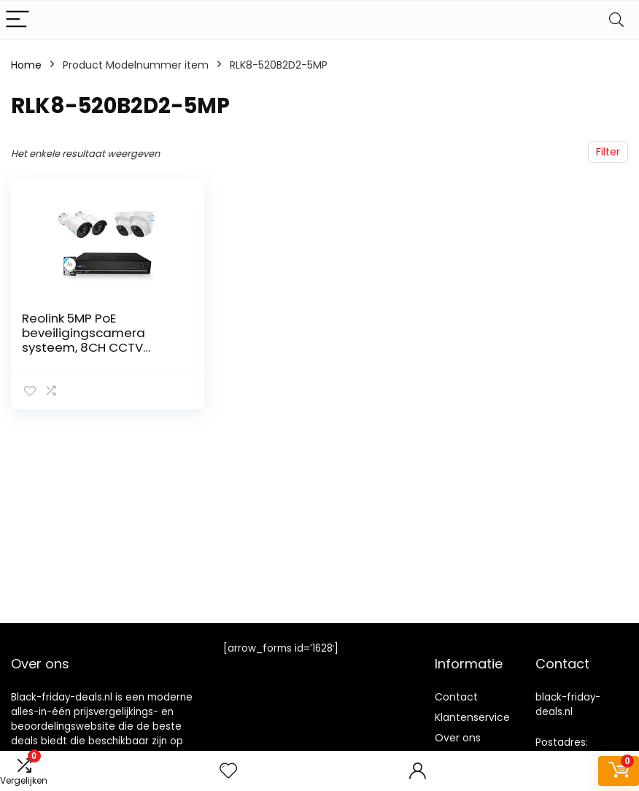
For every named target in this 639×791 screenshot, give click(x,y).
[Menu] (17, 20)
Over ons (458, 737)
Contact (456, 697)
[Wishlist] (228, 771)
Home (26, 65)
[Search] (616, 20)
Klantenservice (472, 717)
